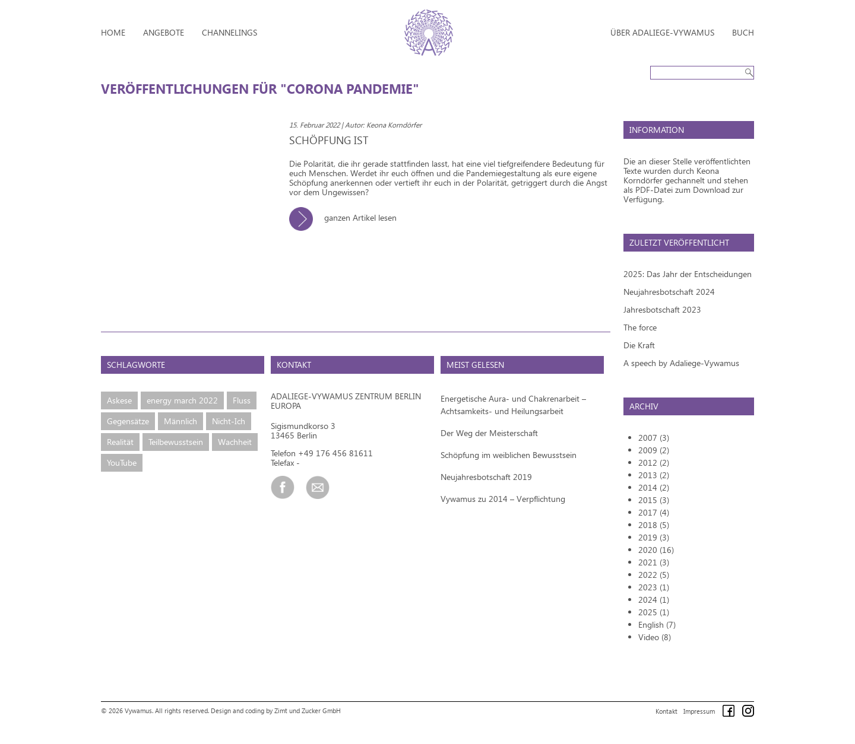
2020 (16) (656, 549)
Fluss (242, 400)
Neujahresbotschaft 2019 (486, 476)
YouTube (122, 462)
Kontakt (666, 711)
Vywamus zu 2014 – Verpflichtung (503, 498)
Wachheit (235, 441)
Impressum (699, 711)
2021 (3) (653, 562)
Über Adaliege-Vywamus (662, 32)
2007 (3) (653, 437)
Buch (743, 32)
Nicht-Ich (228, 421)
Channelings (229, 32)
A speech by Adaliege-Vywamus (681, 362)
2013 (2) (653, 475)
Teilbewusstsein (175, 441)
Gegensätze (128, 421)
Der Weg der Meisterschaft (489, 432)
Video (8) (654, 637)
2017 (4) (653, 512)
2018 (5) (653, 524)
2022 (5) (653, 574)
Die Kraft (639, 345)
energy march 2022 (182, 400)
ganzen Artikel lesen (347, 217)
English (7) (657, 624)
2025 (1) (653, 612)
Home (113, 32)
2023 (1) (653, 587)
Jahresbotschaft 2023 (662, 309)
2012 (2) (653, 462)
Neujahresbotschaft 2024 (669, 291)
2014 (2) (653, 487)
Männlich (180, 421)
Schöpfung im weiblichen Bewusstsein (509, 454)
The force (640, 327)
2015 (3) (653, 499)
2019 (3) (653, 537)
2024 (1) (653, 599)
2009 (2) (653, 450)
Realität (120, 441)
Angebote (163, 32)
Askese (119, 400)
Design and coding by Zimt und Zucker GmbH (276, 710)
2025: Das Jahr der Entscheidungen (687, 273)
